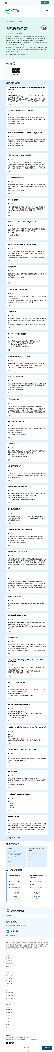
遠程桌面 (12, 49)
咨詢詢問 (9, 981)
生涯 (7, 1021)
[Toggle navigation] (47, 10)
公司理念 (9, 1007)
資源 (7, 967)
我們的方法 (9, 975)
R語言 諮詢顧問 (10, 935)
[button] (46, 887)
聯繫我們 (47, 1048)
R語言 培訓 (19, 21)
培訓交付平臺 (10, 998)
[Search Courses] (25, 13)
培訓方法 (9, 964)
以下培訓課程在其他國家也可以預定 (16, 926)
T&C (7, 1027)
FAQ (7, 1024)
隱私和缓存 (27, 1048)
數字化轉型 (9, 992)
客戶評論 (9, 1018)
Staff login (27, 1051)
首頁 (8, 21)
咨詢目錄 (9, 984)
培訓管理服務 (10, 995)
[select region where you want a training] (27, 915)
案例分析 (9, 978)
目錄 (7, 958)
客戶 (7, 1015)
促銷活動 (9, 961)
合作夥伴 (9, 1013)
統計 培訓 (13, 21)
